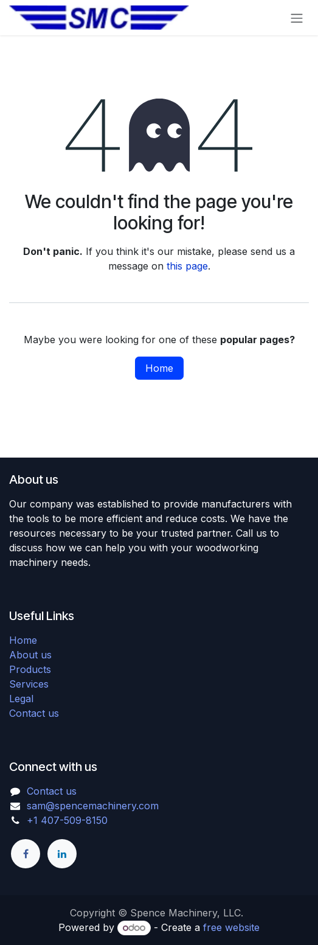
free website (231, 927)
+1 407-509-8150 (67, 820)
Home (159, 368)
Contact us (34, 713)
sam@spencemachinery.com (93, 806)
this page (187, 266)
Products (30, 669)
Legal (21, 698)
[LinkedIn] (62, 853)
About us (30, 655)
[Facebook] (25, 853)
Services (29, 684)
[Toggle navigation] (297, 17)
